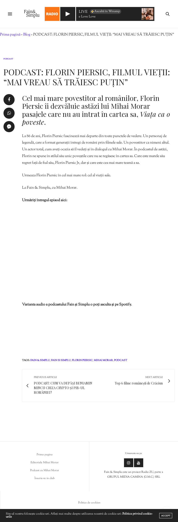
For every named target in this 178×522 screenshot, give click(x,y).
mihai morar (103, 360)
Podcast (8, 59)
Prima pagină (10, 34)
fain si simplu (61, 360)
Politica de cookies (89, 503)
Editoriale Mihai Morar (45, 462)
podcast (120, 360)
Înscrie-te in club (45, 478)
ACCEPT (165, 515)
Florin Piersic (82, 360)
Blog (26, 34)
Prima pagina (45, 455)
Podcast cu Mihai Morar (44, 470)
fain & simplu (40, 360)
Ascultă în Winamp (105, 11)
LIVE (83, 12)
